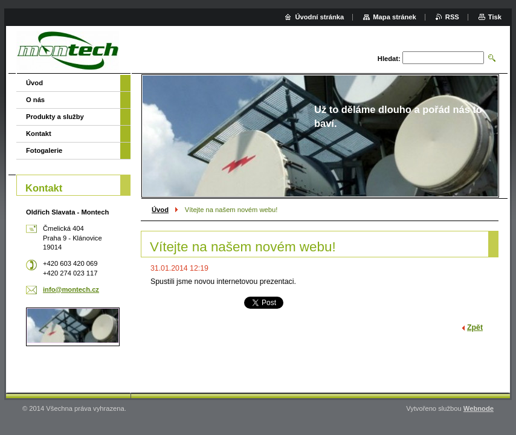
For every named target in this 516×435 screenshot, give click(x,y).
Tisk (494, 17)
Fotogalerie (44, 150)
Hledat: (389, 58)
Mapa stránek (394, 17)
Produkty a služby (55, 116)
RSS (452, 17)
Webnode (478, 408)
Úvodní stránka (319, 17)
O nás (35, 99)
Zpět (475, 327)
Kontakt (38, 133)
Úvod (160, 209)
